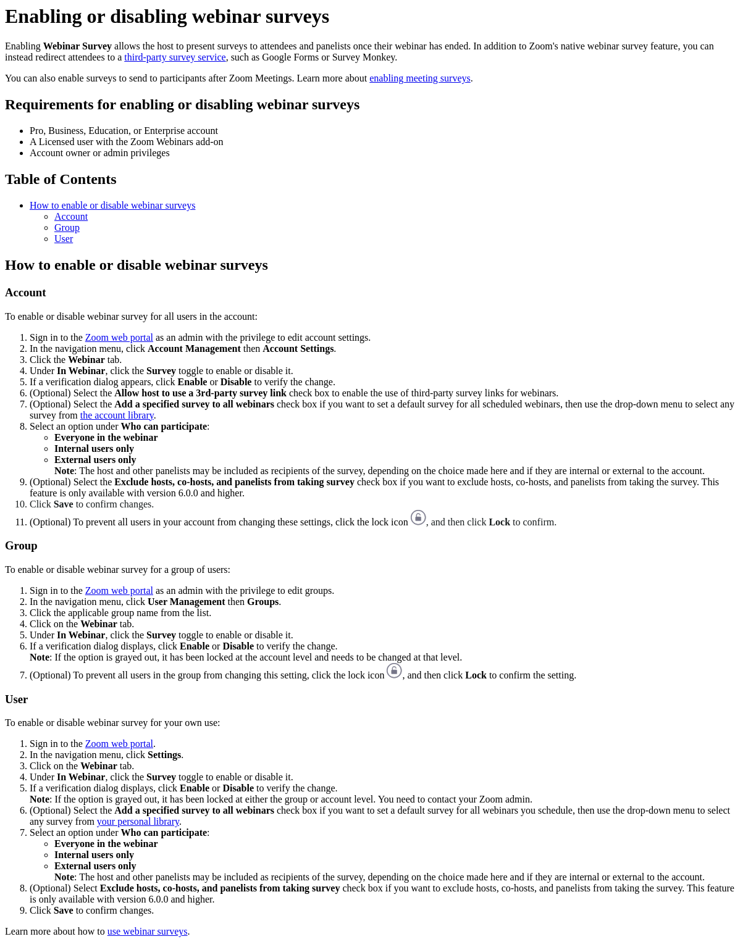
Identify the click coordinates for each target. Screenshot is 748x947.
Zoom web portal (119, 337)
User (63, 238)
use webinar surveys (147, 931)
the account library (117, 415)
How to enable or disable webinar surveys (112, 205)
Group (67, 227)
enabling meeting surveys (420, 78)
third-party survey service (174, 57)
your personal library (138, 821)
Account (71, 216)
